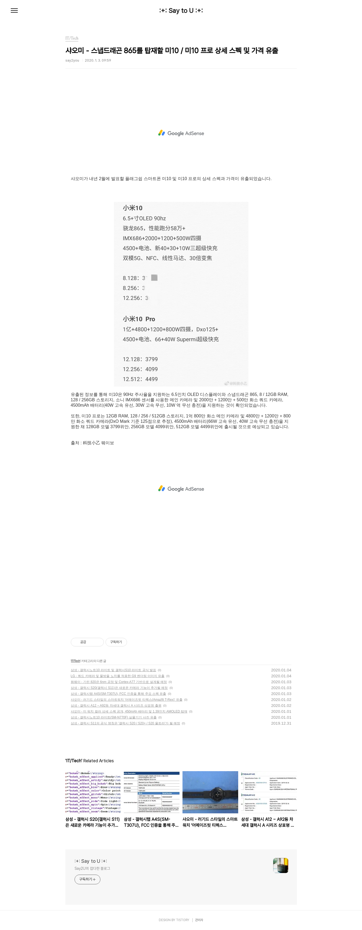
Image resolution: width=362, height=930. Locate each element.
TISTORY (182, 920)
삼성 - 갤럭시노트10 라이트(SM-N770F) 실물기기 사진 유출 (114, 717)
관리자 (199, 920)
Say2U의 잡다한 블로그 (92, 868)
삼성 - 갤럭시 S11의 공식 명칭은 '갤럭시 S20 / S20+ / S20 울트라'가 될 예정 (125, 723)
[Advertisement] (181, 133)
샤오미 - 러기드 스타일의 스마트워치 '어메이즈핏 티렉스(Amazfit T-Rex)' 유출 (126, 700)
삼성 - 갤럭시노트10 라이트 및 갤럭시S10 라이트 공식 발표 (113, 670)
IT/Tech (75, 661)
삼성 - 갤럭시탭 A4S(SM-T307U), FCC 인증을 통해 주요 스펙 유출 (118, 694)
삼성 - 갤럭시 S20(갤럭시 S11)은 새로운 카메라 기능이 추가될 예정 (119, 688)
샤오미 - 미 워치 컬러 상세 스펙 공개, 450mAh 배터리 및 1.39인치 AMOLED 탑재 (129, 711)
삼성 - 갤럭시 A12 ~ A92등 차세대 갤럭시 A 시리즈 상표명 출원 (116, 705)
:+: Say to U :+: (181, 11)
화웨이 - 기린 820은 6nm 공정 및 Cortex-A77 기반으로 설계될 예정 (119, 682)
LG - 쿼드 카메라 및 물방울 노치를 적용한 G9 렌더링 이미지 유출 (118, 676)
